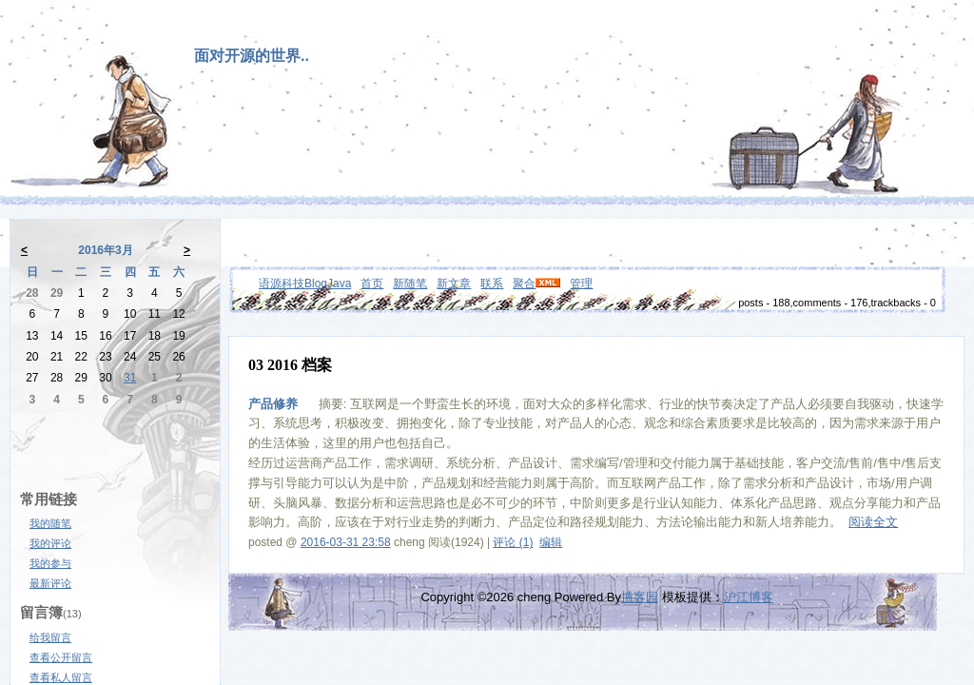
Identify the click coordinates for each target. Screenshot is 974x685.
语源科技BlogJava (305, 283)
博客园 (639, 597)
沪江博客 (748, 597)
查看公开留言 (60, 657)
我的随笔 (50, 523)
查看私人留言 (60, 677)
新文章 (454, 283)
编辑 (550, 542)
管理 (581, 283)
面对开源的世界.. (251, 56)
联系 (491, 283)
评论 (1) (513, 542)
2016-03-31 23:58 (346, 542)
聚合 (524, 283)
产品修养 (273, 404)
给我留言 (50, 637)
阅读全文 (873, 522)
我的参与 (50, 563)
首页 (371, 283)
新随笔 (410, 283)
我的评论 (50, 543)
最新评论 (50, 583)
